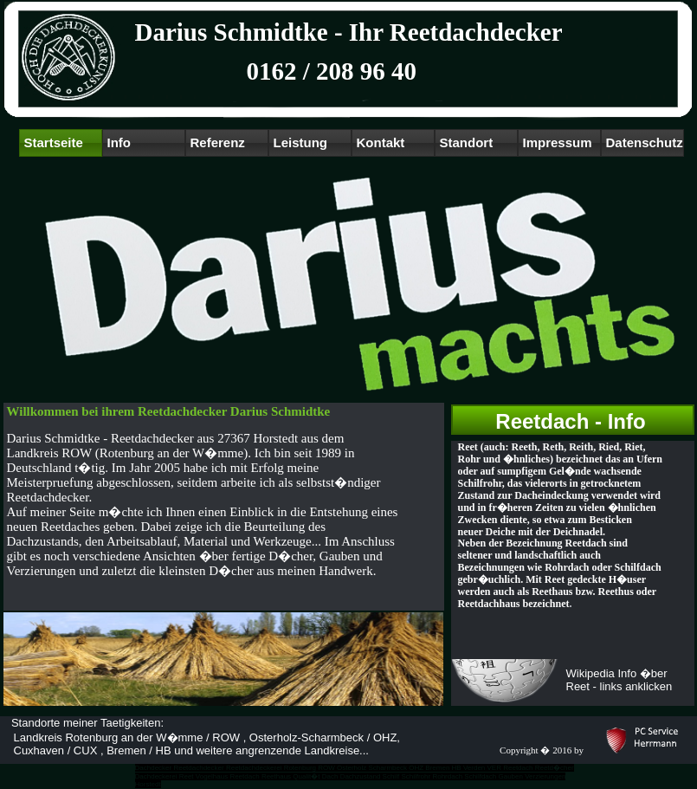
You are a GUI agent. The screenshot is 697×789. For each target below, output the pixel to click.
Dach (330, 776)
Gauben (510, 776)
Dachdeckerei (156, 776)
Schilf (391, 776)
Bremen (437, 768)
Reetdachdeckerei (253, 768)
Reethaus (276, 776)
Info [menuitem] (119, 142)
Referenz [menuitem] (217, 142)
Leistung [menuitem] (301, 142)
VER (494, 768)
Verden (474, 768)
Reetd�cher (554, 768)
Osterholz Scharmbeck (372, 768)
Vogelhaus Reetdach (228, 776)
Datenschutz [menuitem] (644, 142)
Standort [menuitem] (467, 142)
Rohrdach (447, 776)
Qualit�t (306, 776)
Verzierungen (545, 776)
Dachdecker (153, 768)
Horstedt (148, 784)
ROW (326, 768)
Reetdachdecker (198, 768)
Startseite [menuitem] (53, 142)
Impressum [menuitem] (557, 142)
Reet (186, 776)
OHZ (416, 768)
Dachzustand (360, 776)
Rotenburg (300, 768)
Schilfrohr (415, 776)
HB (456, 768)
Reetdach (517, 768)
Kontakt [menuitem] (381, 142)
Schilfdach (480, 776)
